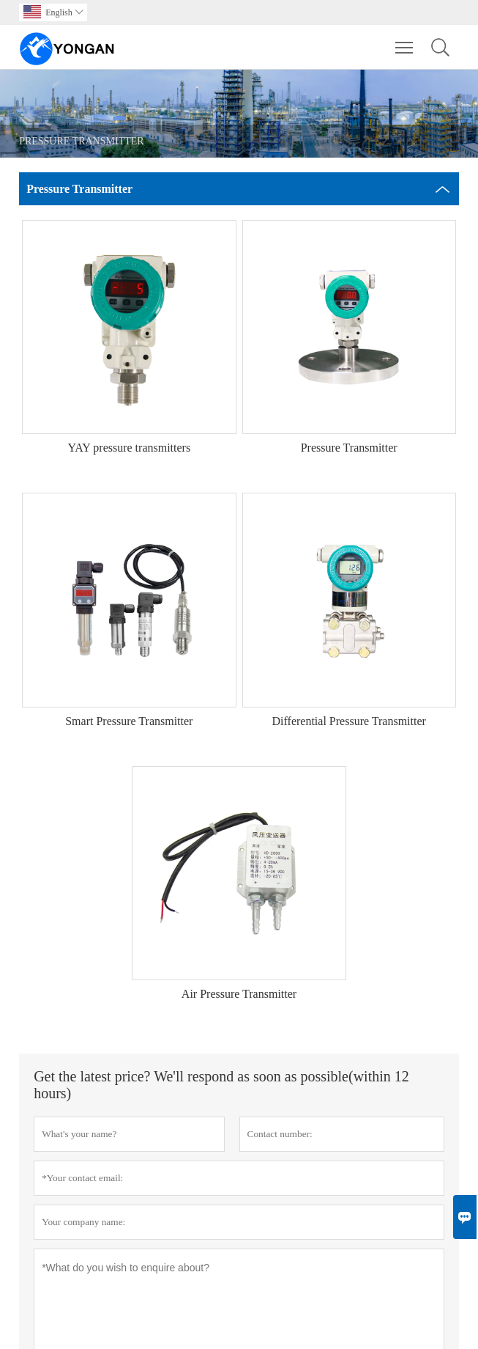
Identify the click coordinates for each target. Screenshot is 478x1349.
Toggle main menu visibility (405, 40)
